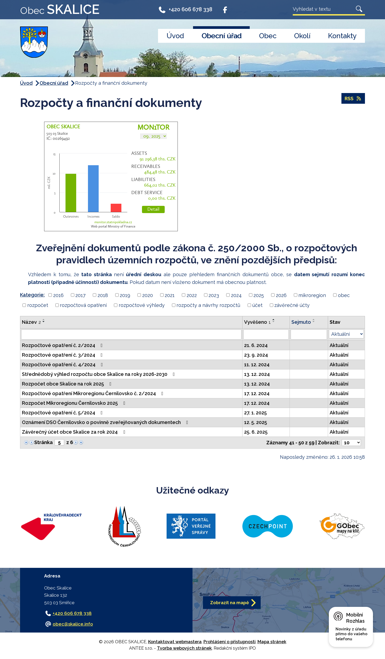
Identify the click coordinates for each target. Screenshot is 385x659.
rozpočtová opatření (83, 305)
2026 (281, 295)
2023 (214, 295)
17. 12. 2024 (257, 393)
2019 (125, 295)
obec (344, 295)
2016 (58, 295)
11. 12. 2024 (257, 364)
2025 (258, 295)
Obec (267, 36)
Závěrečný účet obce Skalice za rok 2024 (74, 432)
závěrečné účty (292, 305)
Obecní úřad (221, 36)
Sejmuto (301, 322)
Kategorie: (32, 295)
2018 (103, 295)
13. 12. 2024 (257, 374)
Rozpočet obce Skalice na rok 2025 (68, 384)
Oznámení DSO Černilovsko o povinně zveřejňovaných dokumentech (106, 422)
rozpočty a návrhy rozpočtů (208, 305)
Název (31, 322)
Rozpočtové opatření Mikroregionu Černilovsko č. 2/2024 (93, 393)
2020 (147, 295)
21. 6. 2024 (256, 345)
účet (257, 305)
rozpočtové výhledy (142, 305)
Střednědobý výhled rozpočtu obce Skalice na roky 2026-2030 (99, 374)
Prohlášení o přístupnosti (229, 641)
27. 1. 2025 (255, 412)
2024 (236, 295)
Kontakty (342, 36)
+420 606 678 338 (185, 11)
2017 (80, 295)
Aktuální (339, 345)
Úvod (175, 36)
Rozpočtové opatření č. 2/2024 (63, 345)
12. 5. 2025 (255, 422)
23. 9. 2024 (256, 355)
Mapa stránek (271, 641)
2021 (170, 295)
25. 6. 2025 (256, 432)
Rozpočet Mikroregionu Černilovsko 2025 (75, 403)
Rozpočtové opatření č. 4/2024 (63, 364)
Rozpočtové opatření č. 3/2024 (63, 355)
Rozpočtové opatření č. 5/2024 (63, 412)
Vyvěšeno (257, 322)
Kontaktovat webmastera (175, 641)
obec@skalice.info (73, 624)
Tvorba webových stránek (184, 648)
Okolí (302, 36)
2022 (192, 295)
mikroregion (312, 295)
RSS (353, 98)
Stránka (43, 442)
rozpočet (37, 305)
